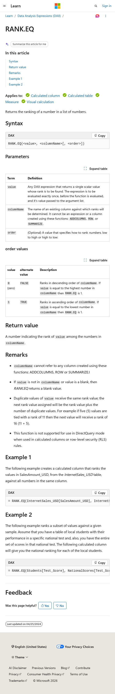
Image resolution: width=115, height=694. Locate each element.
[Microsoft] (57, 6)
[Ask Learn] (97, 16)
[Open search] (96, 6)
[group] (57, 501)
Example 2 (16, 84)
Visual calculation (40, 101)
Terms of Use (79, 674)
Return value (17, 67)
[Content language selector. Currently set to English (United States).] (29, 646)
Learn (9, 16)
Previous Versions (44, 668)
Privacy (14, 674)
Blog (64, 668)
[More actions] (106, 16)
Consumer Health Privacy (44, 674)
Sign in (106, 6)
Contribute (83, 668)
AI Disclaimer (18, 668)
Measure (12, 101)
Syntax (13, 61)
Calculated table (80, 95)
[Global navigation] (4, 6)
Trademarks (16, 680)
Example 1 (15, 78)
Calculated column (45, 95)
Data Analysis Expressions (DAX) (39, 16)
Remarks (14, 73)
